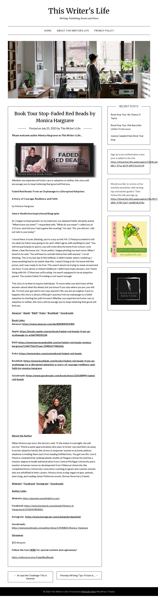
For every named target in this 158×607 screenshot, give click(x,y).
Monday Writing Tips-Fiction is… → (79, 575)
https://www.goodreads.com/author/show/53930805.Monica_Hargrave (50, 527)
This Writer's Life (78, 11)
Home (47, 30)
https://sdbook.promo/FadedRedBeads (33, 557)
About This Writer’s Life (73, 30)
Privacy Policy (104, 30)
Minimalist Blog (88, 591)
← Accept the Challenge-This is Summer (30, 577)
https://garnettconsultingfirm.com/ (41, 498)
